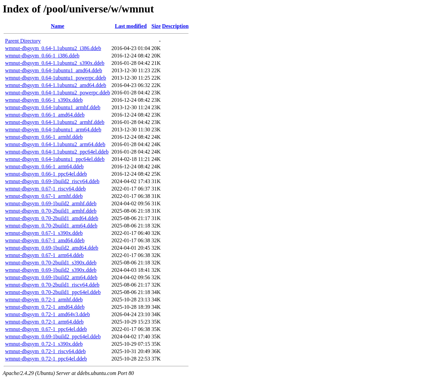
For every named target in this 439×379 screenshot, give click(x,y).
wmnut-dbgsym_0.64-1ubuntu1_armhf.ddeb (53, 107)
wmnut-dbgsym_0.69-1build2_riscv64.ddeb (52, 181)
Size (156, 26)
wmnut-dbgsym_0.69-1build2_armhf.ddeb (50, 203)
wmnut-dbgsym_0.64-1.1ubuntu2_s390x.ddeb (55, 63)
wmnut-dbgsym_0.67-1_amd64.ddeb (44, 240)
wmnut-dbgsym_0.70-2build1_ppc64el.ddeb (53, 292)
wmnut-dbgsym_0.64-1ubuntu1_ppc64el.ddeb (55, 159)
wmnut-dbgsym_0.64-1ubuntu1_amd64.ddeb (53, 70)
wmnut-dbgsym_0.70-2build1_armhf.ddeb (50, 211)
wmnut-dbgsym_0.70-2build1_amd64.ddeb (51, 218)
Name (57, 26)
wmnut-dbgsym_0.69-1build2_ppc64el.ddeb (53, 336)
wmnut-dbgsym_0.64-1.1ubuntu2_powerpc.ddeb (57, 92)
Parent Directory (23, 41)
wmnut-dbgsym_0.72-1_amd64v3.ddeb (47, 314)
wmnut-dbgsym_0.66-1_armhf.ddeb (44, 137)
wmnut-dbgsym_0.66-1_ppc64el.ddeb (46, 174)
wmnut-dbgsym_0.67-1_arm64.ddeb (44, 255)
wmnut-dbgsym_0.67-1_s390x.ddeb (44, 233)
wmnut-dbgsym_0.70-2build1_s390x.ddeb (50, 262)
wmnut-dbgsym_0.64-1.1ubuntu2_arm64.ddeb (55, 144)
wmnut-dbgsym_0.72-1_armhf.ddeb (44, 299)
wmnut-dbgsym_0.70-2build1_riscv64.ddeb (52, 285)
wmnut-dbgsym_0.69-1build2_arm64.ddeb (51, 277)
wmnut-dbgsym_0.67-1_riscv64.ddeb (45, 189)
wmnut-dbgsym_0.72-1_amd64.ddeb (44, 307)
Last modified (131, 26)
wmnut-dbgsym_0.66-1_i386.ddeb (42, 55)
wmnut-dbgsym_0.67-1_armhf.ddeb (44, 196)
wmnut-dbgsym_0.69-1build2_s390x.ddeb (50, 270)
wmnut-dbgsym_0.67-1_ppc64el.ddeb (46, 329)
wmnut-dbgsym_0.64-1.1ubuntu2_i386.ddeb (53, 48)
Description (175, 26)
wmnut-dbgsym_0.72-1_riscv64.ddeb (45, 351)
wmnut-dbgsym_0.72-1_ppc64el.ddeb (46, 359)
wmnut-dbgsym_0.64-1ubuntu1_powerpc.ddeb (55, 78)
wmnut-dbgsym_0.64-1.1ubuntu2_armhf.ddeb (55, 122)
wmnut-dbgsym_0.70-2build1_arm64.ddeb (51, 225)
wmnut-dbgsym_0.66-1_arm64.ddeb (44, 166)
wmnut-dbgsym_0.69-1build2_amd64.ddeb (51, 248)
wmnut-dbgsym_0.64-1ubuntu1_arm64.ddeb (53, 129)
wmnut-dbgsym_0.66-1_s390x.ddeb (44, 100)
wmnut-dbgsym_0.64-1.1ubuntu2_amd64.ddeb (55, 85)
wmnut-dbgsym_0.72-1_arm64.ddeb (44, 322)
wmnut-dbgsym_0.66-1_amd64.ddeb (44, 115)
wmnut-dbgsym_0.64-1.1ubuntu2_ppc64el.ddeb (57, 152)
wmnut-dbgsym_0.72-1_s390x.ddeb (44, 344)
